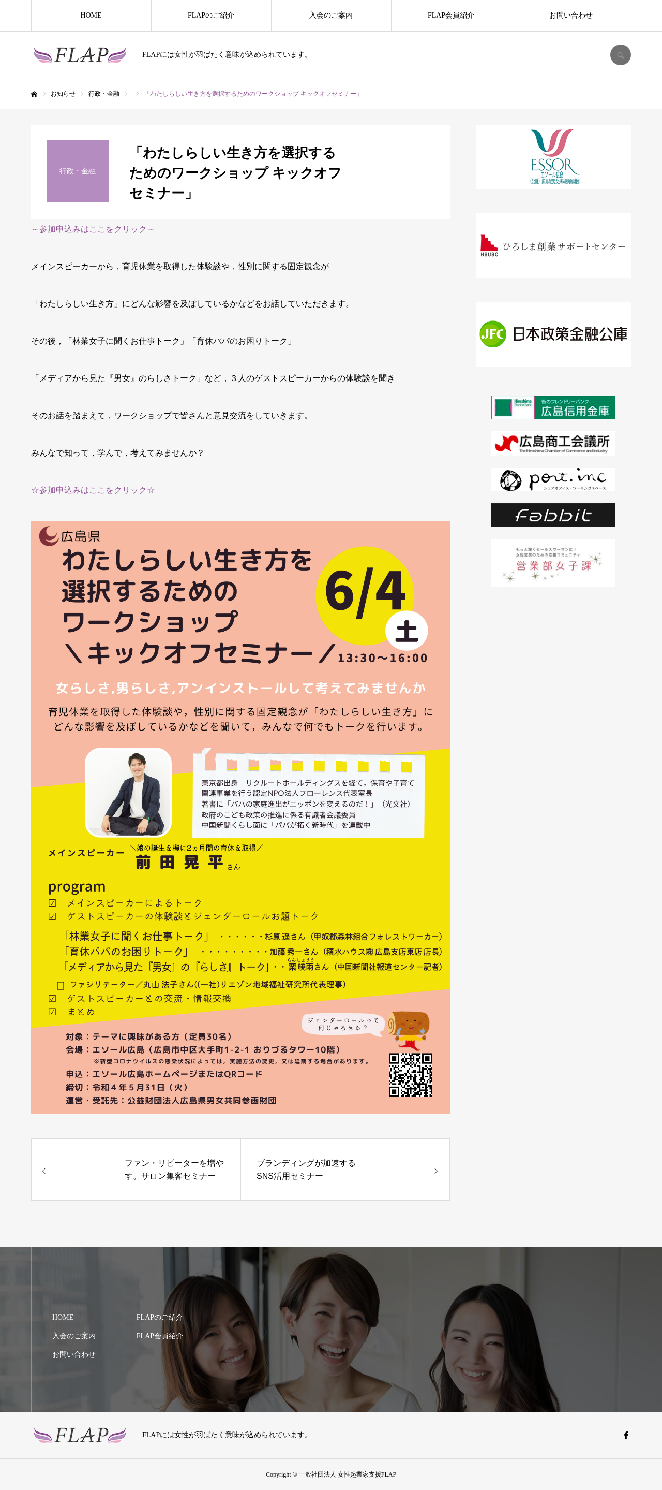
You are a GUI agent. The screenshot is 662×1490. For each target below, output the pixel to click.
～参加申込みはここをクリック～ (93, 229)
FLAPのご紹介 (211, 15)
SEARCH (620, 55)
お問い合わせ (571, 15)
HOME (90, 15)
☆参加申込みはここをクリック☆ (93, 490)
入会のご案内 (331, 15)
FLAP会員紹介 (451, 15)
